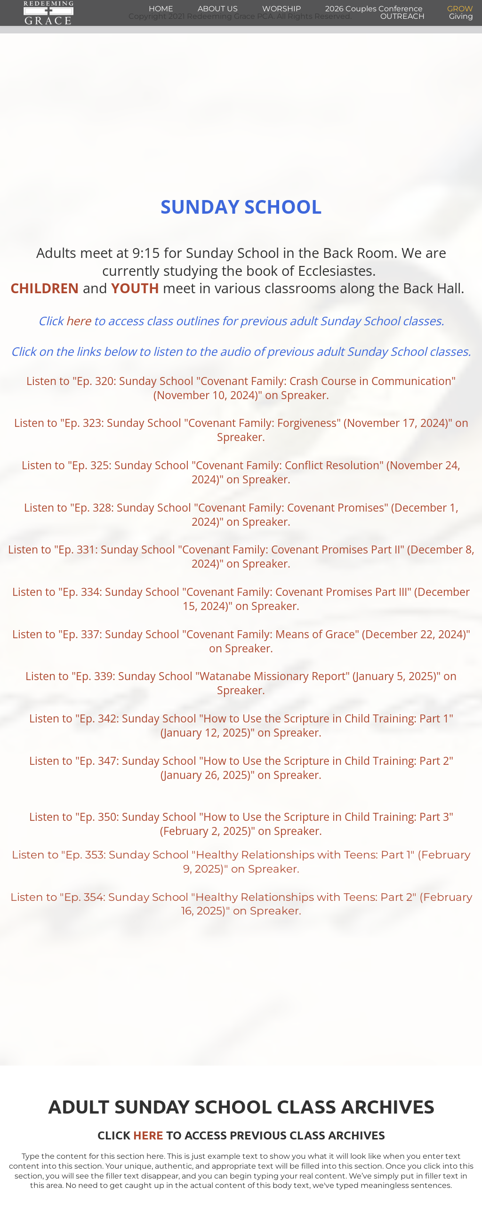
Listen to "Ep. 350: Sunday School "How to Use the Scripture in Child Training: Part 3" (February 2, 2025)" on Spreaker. (242, 823)
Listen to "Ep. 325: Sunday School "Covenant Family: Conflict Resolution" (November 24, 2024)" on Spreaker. (242, 472)
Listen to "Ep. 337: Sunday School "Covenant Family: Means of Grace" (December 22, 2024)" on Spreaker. (242, 641)
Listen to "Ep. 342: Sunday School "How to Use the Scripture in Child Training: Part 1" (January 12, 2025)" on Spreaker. (242, 725)
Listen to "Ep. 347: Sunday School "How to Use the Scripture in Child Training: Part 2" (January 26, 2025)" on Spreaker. (242, 767)
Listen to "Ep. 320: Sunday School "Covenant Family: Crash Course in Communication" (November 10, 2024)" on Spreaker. (242, 387)
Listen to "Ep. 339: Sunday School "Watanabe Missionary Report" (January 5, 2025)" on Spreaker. (242, 683)
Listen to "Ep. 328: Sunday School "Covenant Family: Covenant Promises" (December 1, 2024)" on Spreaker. (242, 514)
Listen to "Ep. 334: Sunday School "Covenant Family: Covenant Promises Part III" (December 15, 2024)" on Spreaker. (242, 598)
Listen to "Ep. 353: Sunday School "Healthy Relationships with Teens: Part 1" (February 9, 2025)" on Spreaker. (242, 861)
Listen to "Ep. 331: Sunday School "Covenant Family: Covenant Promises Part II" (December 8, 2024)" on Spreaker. (242, 556)
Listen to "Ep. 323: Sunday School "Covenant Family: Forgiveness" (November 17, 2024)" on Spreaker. (242, 429)
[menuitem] (161, 9)
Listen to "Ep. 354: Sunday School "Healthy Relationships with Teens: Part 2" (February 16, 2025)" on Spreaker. (242, 904)
